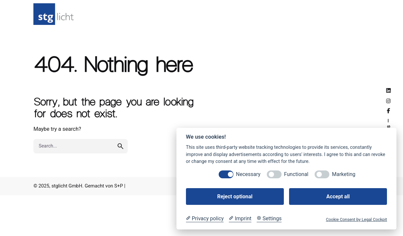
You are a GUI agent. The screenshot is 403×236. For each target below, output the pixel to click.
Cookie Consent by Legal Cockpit (356, 219)
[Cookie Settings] (269, 218)
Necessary (248, 174)
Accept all (338, 196)
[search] (120, 146)
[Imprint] (240, 218)
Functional (296, 174)
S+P (118, 186)
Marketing (343, 174)
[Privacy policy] (205, 218)
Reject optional (234, 196)
